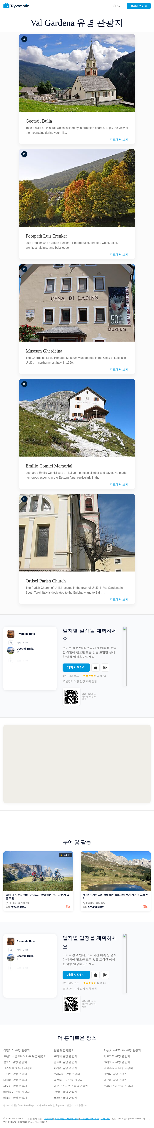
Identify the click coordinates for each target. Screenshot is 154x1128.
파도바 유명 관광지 (15, 1085)
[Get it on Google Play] (105, 669)
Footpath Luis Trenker (46, 235)
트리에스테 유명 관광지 (118, 1085)
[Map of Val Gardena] (77, 764)
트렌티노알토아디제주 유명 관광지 (24, 1056)
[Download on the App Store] (95, 669)
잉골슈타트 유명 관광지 (118, 1068)
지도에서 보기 (119, 139)
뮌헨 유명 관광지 (63, 1050)
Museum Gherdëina (44, 350)
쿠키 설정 (105, 1118)
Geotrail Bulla (39, 120)
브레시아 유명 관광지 (66, 1074)
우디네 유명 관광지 (65, 1056)
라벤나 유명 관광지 (115, 1074)
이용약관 (48, 1118)
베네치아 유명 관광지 (16, 1091)
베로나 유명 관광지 (15, 1097)
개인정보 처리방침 (89, 1118)
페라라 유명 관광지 (65, 1068)
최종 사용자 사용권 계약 (66, 1118)
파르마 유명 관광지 (115, 1079)
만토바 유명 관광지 (65, 1062)
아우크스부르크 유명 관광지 (70, 1085)
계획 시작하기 (76, 669)
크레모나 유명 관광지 (116, 1062)
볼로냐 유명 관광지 (65, 1097)
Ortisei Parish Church (46, 580)
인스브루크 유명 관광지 (18, 1068)
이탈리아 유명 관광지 (16, 1050)
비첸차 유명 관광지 (15, 1079)
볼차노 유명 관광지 (15, 1062)
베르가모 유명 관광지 (116, 1056)
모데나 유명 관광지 (65, 1091)
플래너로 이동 (139, 5)
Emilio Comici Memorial (49, 465)
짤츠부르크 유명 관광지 (68, 1079)
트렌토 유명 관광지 (15, 1074)
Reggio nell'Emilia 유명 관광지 (122, 1050)
